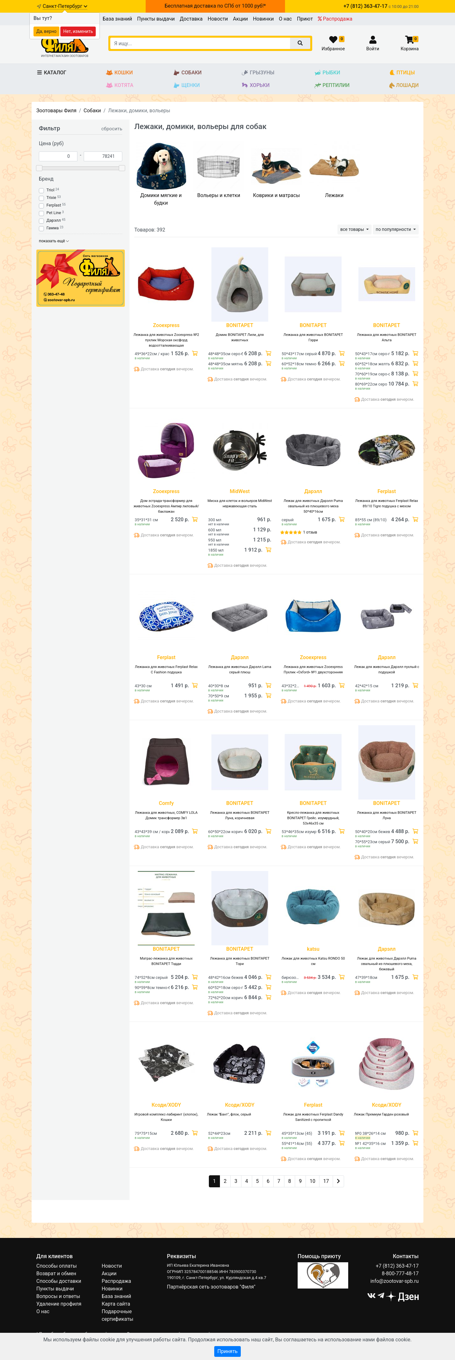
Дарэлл (53, 220)
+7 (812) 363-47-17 (397, 1266)
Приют (305, 19)
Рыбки (327, 73)
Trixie (51, 197)
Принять (227, 1351)
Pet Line (53, 212)
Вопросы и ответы (58, 1296)
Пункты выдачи (156, 19)
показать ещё (54, 240)
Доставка (191, 19)
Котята (119, 85)
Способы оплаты (56, 1266)
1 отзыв (310, 532)
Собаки (187, 73)
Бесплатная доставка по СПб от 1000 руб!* (215, 6)
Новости (218, 19)
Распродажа (335, 19)
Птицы (402, 73)
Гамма (52, 228)
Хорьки (255, 85)
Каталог (51, 73)
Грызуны (257, 73)
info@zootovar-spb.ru (394, 1281)
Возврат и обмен (56, 1273)
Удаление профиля (59, 1304)
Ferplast (53, 205)
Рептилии (332, 85)
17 (326, 1181)
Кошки (119, 73)
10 (312, 1181)
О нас (285, 19)
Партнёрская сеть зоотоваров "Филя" (211, 1287)
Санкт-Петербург (65, 6)
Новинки (263, 19)
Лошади (404, 85)
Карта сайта (116, 1304)
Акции (240, 19)
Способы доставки (58, 1281)
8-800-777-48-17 (400, 1273)
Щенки (186, 85)
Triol (50, 190)
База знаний (117, 19)
